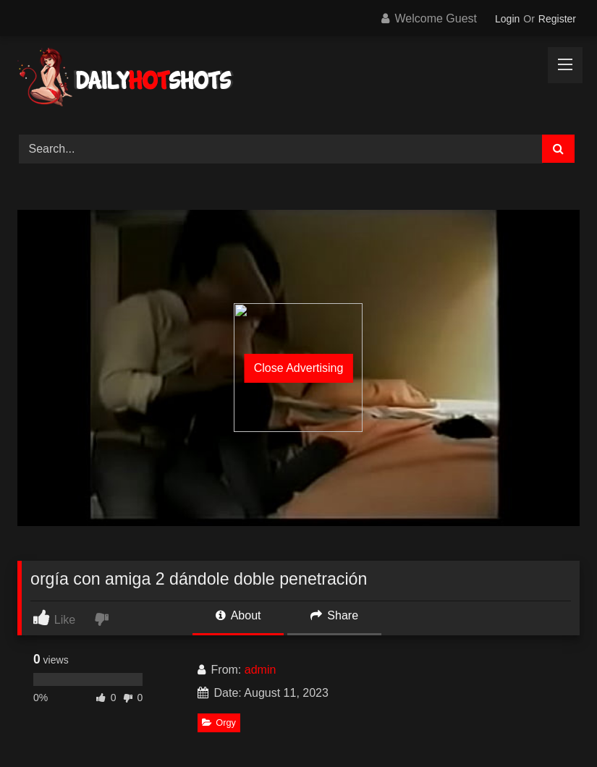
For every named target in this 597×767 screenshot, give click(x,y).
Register (557, 19)
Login (507, 19)
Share (334, 615)
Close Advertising (299, 368)
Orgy (219, 722)
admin (260, 670)
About (238, 615)
